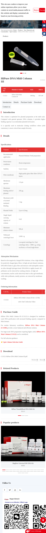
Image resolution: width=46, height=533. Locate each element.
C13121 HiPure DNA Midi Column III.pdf (14, 356)
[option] (23, 393)
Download (37, 102)
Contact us (6, 107)
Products (20, 30)
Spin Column (13, 31)
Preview (34, 360)
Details (16, 102)
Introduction (7, 102)
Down (41, 360)
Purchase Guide (26, 102)
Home (15, 30)
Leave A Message (36, 531)
